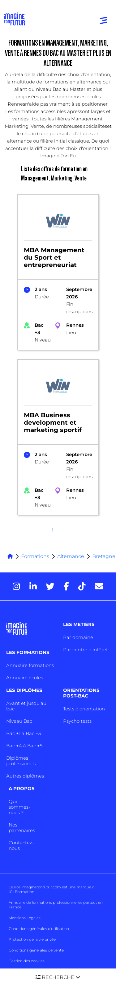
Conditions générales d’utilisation (39, 928)
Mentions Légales (25, 917)
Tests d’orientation (84, 709)
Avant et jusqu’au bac (26, 706)
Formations (35, 556)
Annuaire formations (30, 665)
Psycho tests (77, 721)
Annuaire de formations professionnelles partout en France (56, 904)
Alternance (70, 556)
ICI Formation (21, 891)
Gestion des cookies (27, 961)
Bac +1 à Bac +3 (23, 733)
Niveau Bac (19, 721)
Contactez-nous (21, 845)
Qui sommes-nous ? (19, 806)
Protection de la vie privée (32, 939)
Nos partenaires (22, 827)
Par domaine (78, 637)
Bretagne (103, 556)
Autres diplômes (25, 776)
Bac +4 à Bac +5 (24, 746)
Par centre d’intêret (85, 650)
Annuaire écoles (24, 678)
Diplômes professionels (21, 760)
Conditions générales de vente (36, 950)
